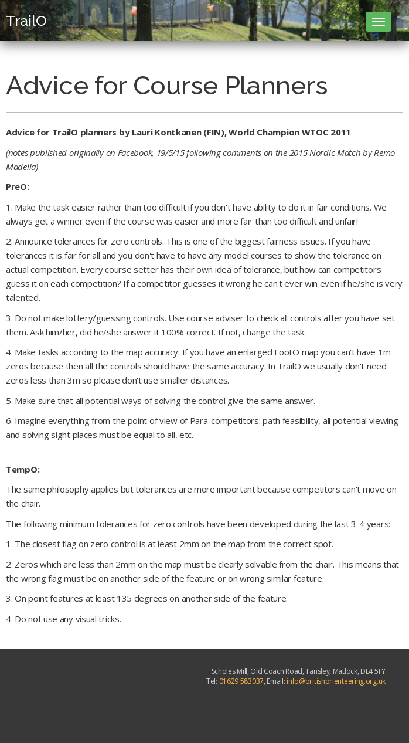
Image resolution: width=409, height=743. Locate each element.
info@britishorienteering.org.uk (336, 681)
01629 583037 (241, 681)
